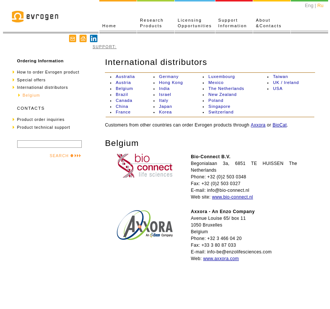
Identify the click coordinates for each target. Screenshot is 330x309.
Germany (168, 76)
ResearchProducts (152, 23)
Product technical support (43, 127)
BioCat (280, 125)
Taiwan (280, 76)
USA (278, 88)
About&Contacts (269, 23)
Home (109, 26)
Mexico (216, 82)
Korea (165, 112)
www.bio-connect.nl (232, 197)
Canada (124, 100)
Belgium (124, 88)
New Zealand (222, 94)
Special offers (31, 80)
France (123, 112)
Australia (125, 76)
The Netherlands (226, 88)
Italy (163, 100)
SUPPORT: (104, 47)
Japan (165, 106)
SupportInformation (232, 23)
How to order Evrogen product (48, 72)
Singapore (219, 106)
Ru (320, 5)
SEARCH (65, 155)
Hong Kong (171, 82)
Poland (215, 100)
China (122, 106)
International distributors (42, 87)
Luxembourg (221, 76)
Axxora (258, 125)
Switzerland (221, 112)
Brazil (122, 94)
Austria (123, 82)
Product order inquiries (41, 119)
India (164, 88)
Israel (165, 94)
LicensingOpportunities (195, 23)
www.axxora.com (221, 258)
